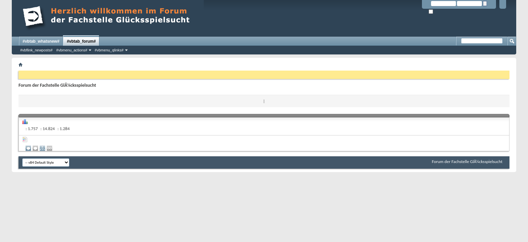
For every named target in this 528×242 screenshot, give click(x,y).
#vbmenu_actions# (71, 50)
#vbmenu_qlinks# (109, 50)
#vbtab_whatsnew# (41, 41)
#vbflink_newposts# (36, 50)
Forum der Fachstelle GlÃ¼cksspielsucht (467, 161)
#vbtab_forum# (81, 41)
